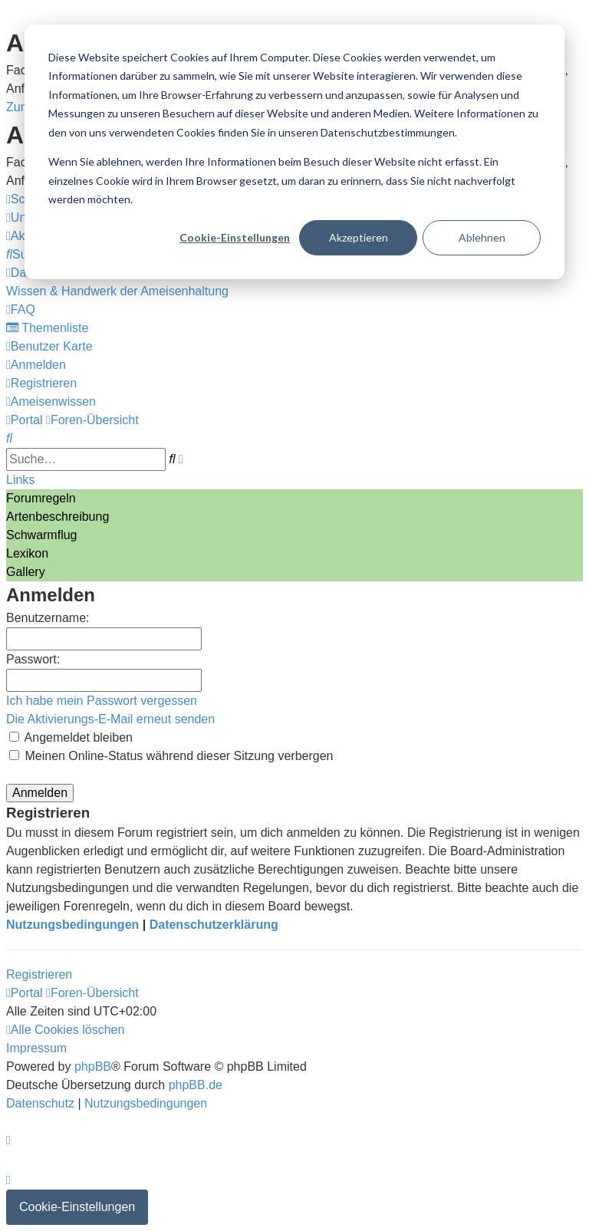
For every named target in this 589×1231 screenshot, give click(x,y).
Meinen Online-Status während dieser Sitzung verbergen (171, 755)
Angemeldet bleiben (71, 737)
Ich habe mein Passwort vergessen (101, 700)
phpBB (92, 1066)
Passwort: (33, 659)
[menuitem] (117, 291)
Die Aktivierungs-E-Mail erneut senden (110, 719)
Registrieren (39, 974)
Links (20, 479)
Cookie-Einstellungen (234, 237)
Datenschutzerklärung (214, 924)
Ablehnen (482, 237)
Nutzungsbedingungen (72, 924)
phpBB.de (195, 1084)
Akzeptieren (358, 237)
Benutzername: (48, 617)
